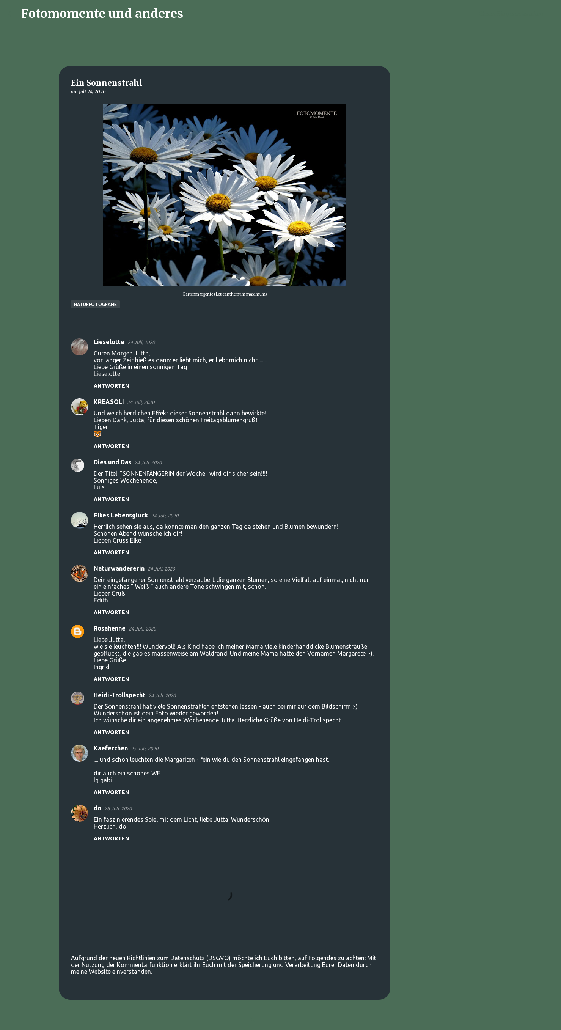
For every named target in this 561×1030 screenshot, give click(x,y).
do (97, 808)
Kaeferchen (111, 748)
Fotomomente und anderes (102, 13)
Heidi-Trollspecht (119, 695)
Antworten (111, 386)
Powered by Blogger (280, 1019)
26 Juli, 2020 (118, 808)
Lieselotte (109, 341)
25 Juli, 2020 (144, 748)
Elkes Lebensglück (121, 515)
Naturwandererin (119, 568)
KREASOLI (109, 401)
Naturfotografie (95, 304)
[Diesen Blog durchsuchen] (515, 14)
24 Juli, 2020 (141, 342)
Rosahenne (110, 628)
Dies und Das (112, 462)
